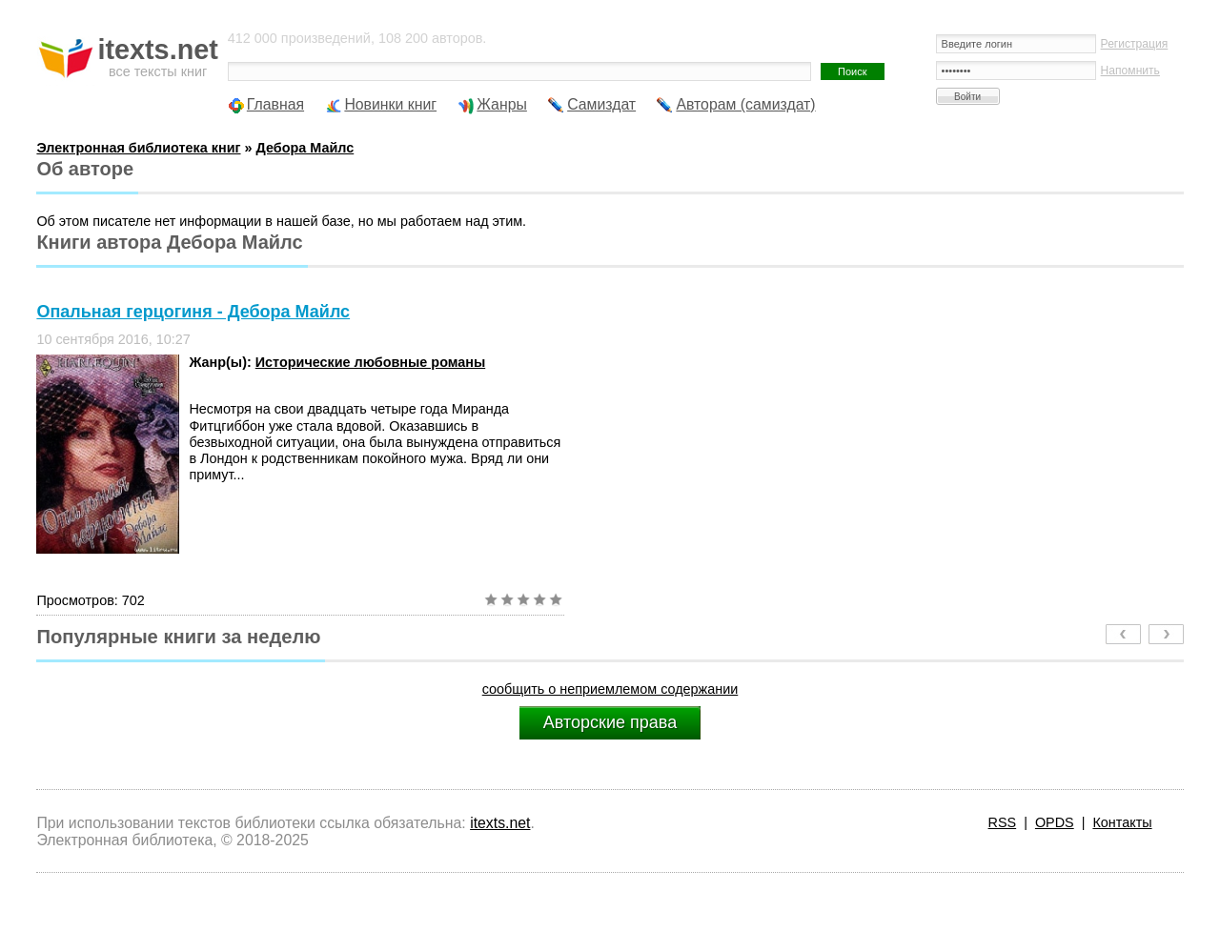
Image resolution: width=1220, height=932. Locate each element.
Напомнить (1130, 70)
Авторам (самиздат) (745, 104)
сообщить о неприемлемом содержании (610, 689)
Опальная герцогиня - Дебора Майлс (193, 311)
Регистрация (1135, 44)
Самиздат (601, 104)
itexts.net (500, 823)
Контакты (1121, 822)
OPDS (1054, 822)
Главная (275, 104)
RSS (1002, 822)
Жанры (502, 104)
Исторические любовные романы (370, 362)
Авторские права (610, 722)
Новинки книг (390, 104)
